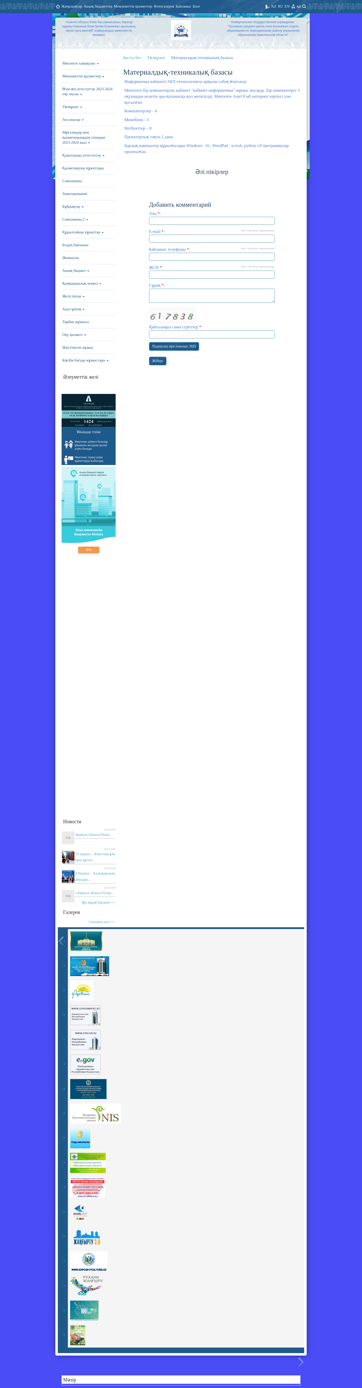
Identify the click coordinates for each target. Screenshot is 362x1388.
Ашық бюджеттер (98, 6)
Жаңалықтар (71, 6)
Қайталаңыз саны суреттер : (212, 322)
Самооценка (72, 181)
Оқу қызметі (74, 335)
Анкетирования (74, 194)
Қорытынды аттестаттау (83, 155)
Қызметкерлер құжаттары (83, 168)
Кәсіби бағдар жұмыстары (85, 360)
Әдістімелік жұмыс (78, 347)
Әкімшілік (70, 258)
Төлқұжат (72, 107)
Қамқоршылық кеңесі (81, 283)
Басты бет (132, 57)
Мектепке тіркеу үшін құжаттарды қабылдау (84, 460)
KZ (273, 6)
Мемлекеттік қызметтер (133, 6)
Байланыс (183, 6)
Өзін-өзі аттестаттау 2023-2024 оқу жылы (87, 91)
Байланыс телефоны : (212, 253)
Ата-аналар (73, 120)
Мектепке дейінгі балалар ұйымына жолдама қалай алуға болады (86, 445)
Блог (196, 6)
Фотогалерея (164, 6)
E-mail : (212, 236)
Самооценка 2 (75, 219)
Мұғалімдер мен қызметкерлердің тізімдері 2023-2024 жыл (83, 137)
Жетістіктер (73, 296)
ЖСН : (212, 272)
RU (280, 6)
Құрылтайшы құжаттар (83, 232)
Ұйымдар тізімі (89, 432)
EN (287, 6)
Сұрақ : (212, 293)
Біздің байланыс (75, 245)
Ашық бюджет (75, 271)
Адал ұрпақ (73, 309)
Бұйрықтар (73, 206)
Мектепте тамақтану (80, 63)
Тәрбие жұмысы (75, 322)
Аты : (212, 218)
